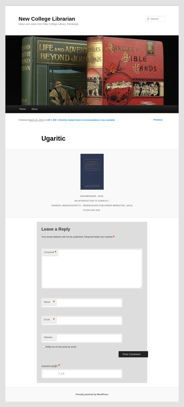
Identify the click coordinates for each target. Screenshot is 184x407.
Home (22, 109)
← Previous (157, 120)
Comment (50, 252)
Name (49, 302)
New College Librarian (47, 19)
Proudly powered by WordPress (92, 394)
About (34, 109)
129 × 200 (51, 120)
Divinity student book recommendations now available (87, 120)
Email (49, 319)
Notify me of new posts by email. (61, 347)
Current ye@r (50, 366)
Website (48, 337)
